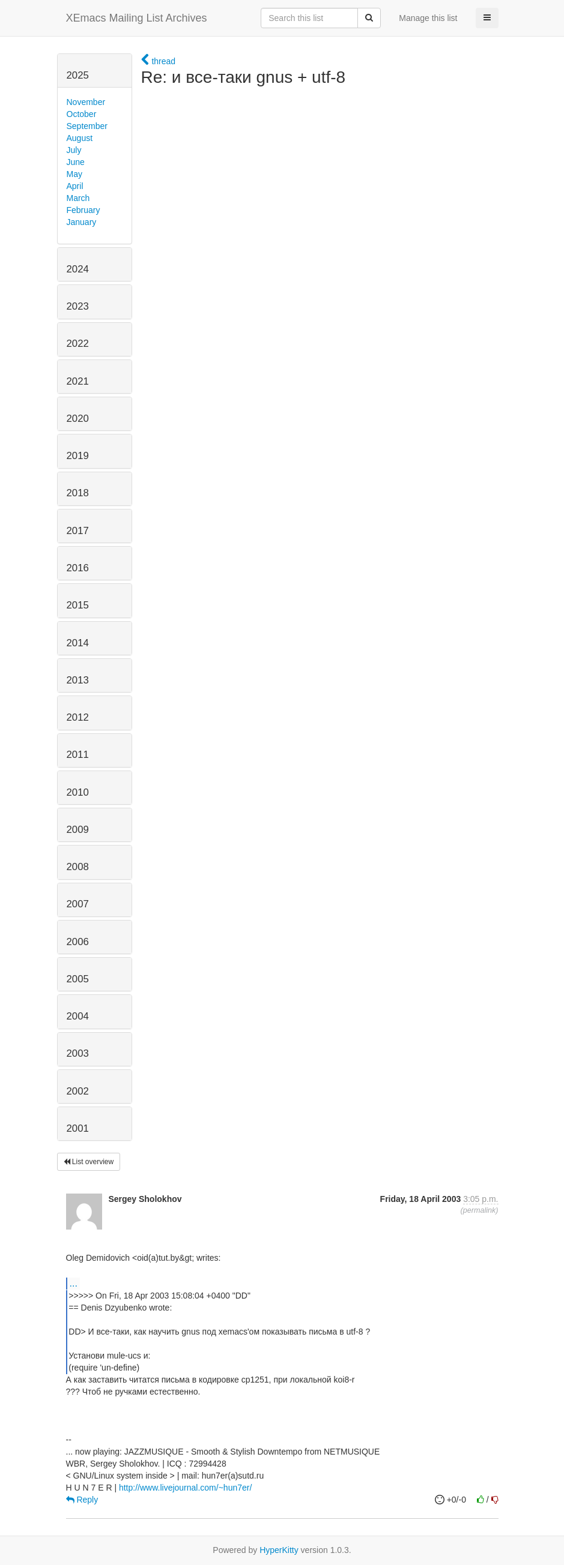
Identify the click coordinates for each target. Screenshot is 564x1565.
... (73, 1283)
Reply (82, 1499)
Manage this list (428, 18)
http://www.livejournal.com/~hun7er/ (185, 1487)
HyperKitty (279, 1550)
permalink (479, 1210)
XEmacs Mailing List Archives (136, 18)
